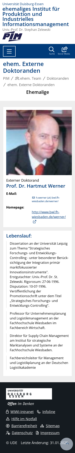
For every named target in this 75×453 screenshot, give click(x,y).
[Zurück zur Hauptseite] (12, 36)
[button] (64, 51)
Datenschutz (19, 432)
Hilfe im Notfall (21, 418)
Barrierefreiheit (21, 425)
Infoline (46, 411)
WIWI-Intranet (20, 411)
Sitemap (50, 425)
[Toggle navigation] (9, 51)
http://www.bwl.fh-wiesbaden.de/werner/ (49, 214)
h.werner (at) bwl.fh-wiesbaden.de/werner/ (46, 199)
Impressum (48, 432)
